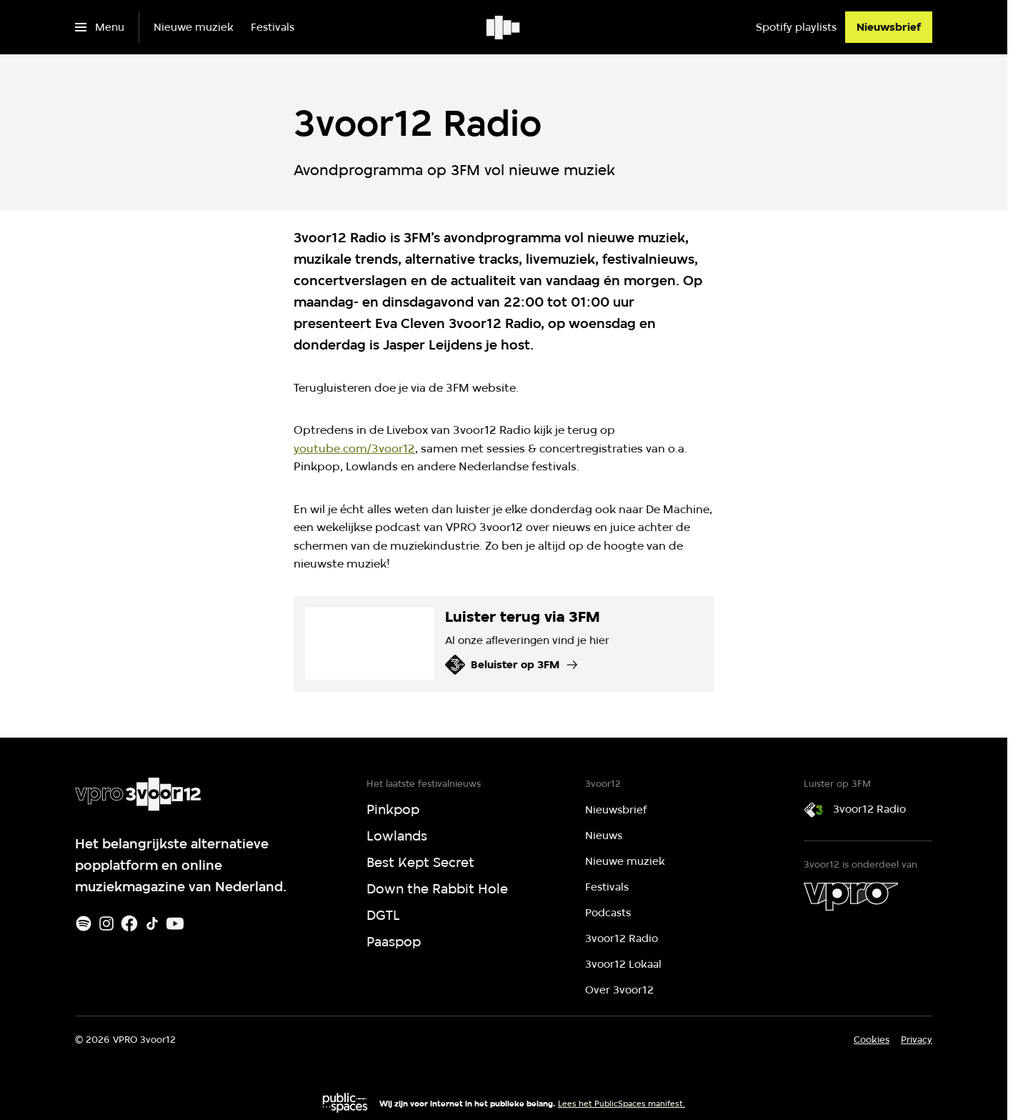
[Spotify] (83, 923)
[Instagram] (106, 923)
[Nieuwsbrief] (888, 27)
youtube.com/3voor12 (354, 448)
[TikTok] (152, 923)
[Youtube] (175, 923)
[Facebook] (129, 923)
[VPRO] (851, 896)
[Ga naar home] (504, 27)
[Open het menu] (99, 27)
